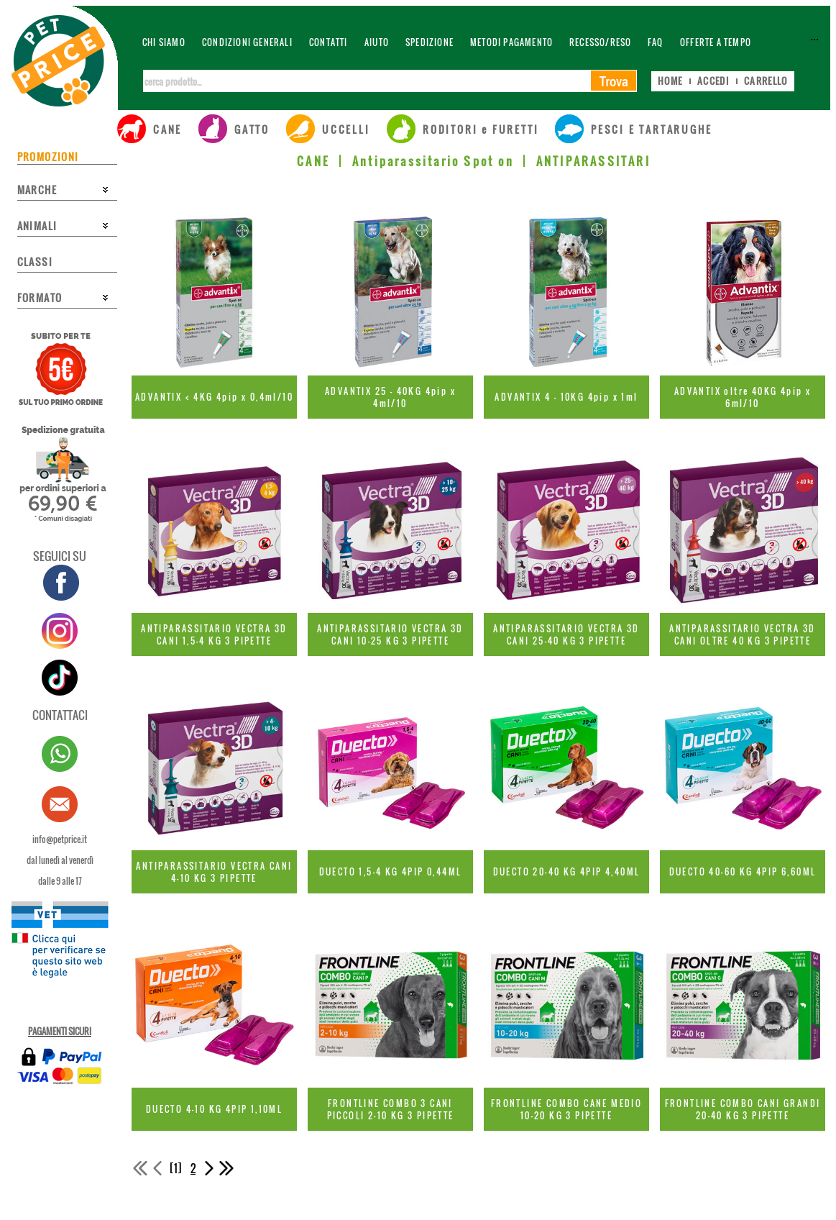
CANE (313, 161)
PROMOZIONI (48, 156)
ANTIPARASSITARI (593, 161)
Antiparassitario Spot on (433, 161)
